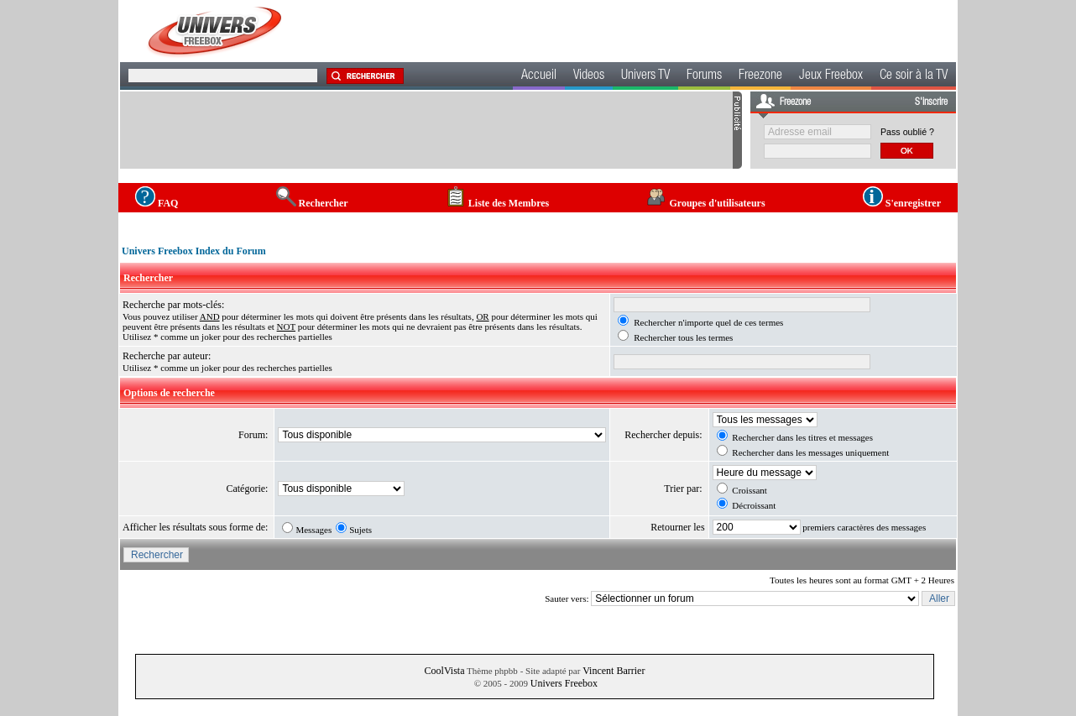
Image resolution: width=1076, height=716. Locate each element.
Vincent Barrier (613, 671)
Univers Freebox (564, 683)
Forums (704, 76)
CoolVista (445, 671)
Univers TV (645, 76)
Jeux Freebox (831, 76)
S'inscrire (931, 102)
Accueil (538, 76)
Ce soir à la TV (914, 76)
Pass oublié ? (907, 132)
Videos (588, 76)
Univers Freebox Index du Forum (194, 251)
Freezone (760, 76)
